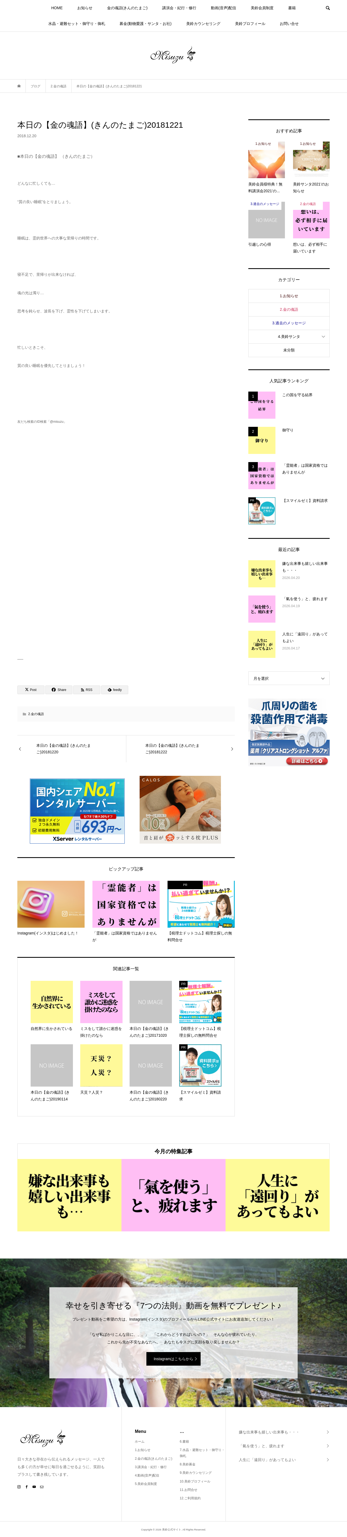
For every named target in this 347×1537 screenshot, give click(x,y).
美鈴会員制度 (262, 8)
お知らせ (84, 8)
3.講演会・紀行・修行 (151, 1467)
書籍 (292, 8)
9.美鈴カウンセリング (196, 1473)
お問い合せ (289, 23)
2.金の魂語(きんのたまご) (153, 1459)
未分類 (289, 350)
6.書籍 (184, 1441)
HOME (57, 8)
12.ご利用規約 (190, 1498)
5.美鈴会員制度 (146, 1484)
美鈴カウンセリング (203, 23)
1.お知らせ (289, 296)
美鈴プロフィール (250, 23)
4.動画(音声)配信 (147, 1475)
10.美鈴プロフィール (195, 1481)
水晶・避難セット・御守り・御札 (76, 23)
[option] (69, 1195)
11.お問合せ (188, 1490)
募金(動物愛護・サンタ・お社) (145, 23)
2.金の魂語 (36, 714)
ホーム (139, 1441)
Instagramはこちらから (173, 1359)
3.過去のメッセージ (289, 323)
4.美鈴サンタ (289, 336)
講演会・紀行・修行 (179, 8)
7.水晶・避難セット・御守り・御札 (202, 1453)
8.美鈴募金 (187, 1464)
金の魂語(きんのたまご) (127, 8)
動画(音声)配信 (223, 8)
